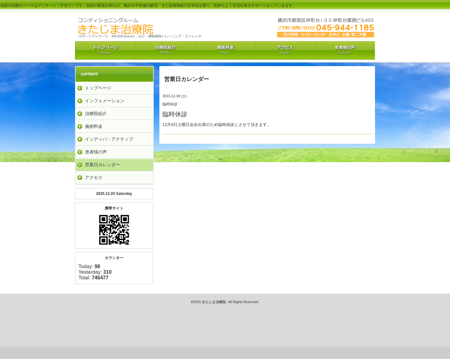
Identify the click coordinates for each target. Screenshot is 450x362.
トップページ (98, 87)
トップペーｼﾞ (105, 50)
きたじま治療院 (214, 302)
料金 (225, 50)
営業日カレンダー (102, 164)
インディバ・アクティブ (109, 139)
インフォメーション (104, 100)
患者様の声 (96, 151)
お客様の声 (345, 50)
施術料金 (93, 126)
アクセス (285, 50)
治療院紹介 (165, 50)
